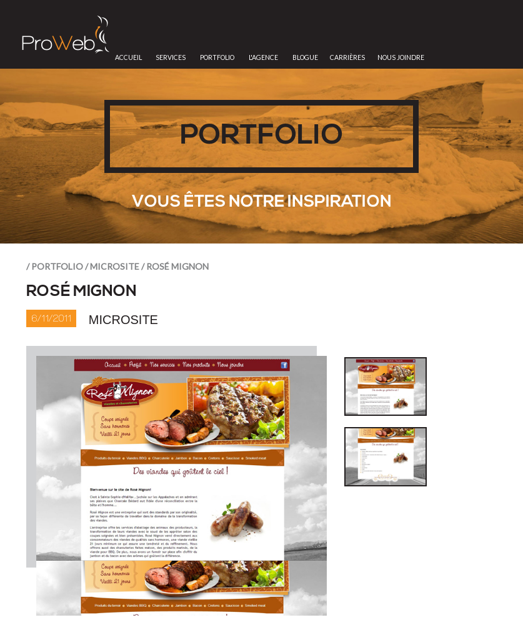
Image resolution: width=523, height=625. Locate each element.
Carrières (347, 57)
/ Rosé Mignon (175, 266)
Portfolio (217, 57)
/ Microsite (112, 266)
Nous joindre (400, 57)
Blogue (305, 57)
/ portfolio (54, 266)
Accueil (128, 57)
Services (171, 57)
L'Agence (263, 57)
